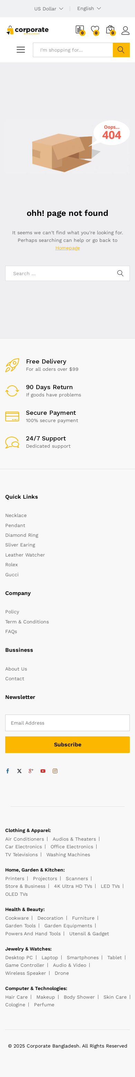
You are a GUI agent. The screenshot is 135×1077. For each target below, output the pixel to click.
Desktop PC (19, 957)
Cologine (15, 1004)
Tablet (114, 957)
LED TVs (110, 886)
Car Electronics (23, 846)
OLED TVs (16, 894)
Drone (62, 973)
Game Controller (24, 965)
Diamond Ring (21, 535)
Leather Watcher (25, 555)
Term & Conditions (27, 621)
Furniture (83, 918)
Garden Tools (20, 925)
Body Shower (79, 997)
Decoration (50, 918)
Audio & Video (69, 965)
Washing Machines (68, 854)
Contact (14, 678)
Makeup (45, 997)
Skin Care (115, 997)
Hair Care (16, 997)
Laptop (50, 957)
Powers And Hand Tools (33, 933)
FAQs (11, 631)
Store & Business (25, 886)
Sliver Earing (20, 545)
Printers (14, 878)
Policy (12, 611)
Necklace (16, 515)
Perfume (44, 1004)
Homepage (67, 248)
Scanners (77, 878)
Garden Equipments (68, 925)
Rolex (11, 564)
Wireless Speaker (25, 973)
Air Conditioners (24, 839)
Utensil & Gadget (89, 933)
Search (121, 50)
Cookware (17, 918)
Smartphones (83, 957)
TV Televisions (21, 854)
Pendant (15, 525)
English (85, 8)
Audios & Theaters (74, 839)
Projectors (45, 878)
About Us (16, 669)
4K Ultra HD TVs (73, 886)
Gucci (12, 574)
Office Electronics (72, 846)
